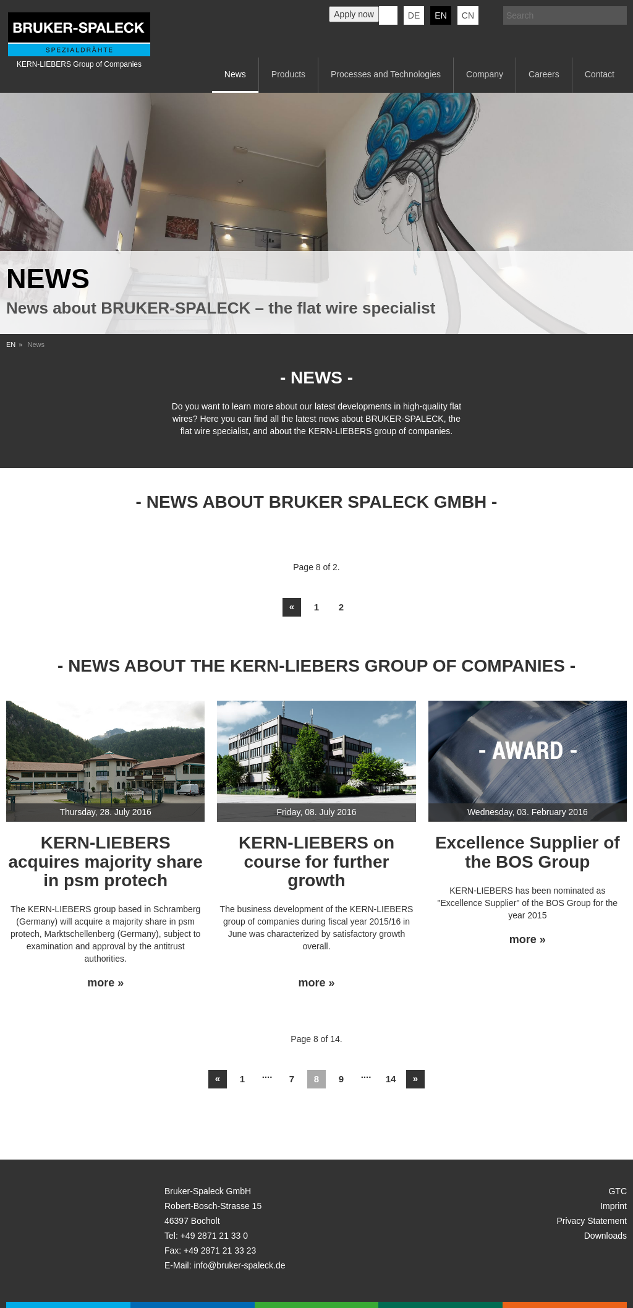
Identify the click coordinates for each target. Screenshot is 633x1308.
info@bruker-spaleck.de (239, 1265)
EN (10, 344)
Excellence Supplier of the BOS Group (527, 852)
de (414, 15)
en (440, 15)
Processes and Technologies (386, 74)
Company (484, 74)
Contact (599, 74)
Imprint (613, 1206)
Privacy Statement (591, 1221)
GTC (617, 1191)
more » (105, 983)
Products (288, 74)
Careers (544, 74)
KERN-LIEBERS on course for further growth (316, 862)
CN (468, 15)
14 (391, 1079)
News (235, 74)
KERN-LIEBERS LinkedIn (388, 15)
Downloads (605, 1236)
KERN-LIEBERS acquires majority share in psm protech (105, 862)
